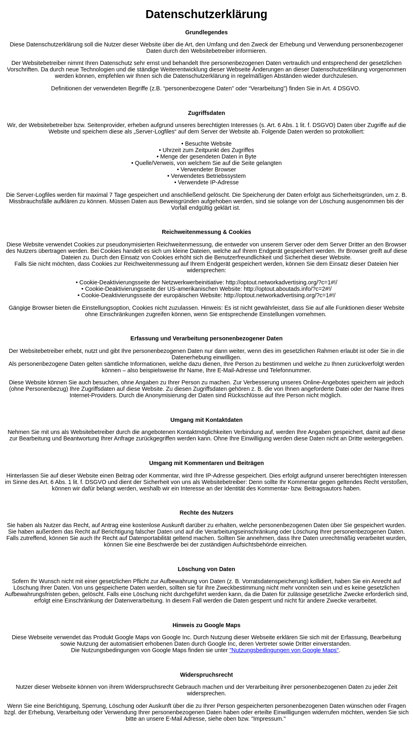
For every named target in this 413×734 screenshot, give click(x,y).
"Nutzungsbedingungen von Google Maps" (284, 650)
